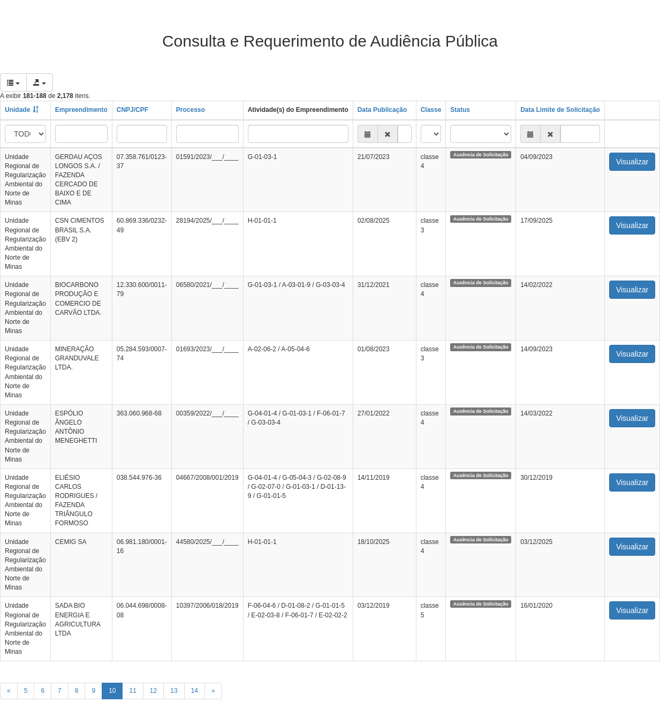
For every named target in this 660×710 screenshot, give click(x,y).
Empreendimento (81, 110)
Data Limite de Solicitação (560, 110)
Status (460, 110)
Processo (190, 110)
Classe (431, 110)
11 (132, 690)
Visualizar (632, 161)
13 (173, 690)
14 (194, 690)
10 (112, 690)
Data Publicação (382, 110)
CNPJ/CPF (132, 110)
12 (153, 690)
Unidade (17, 110)
